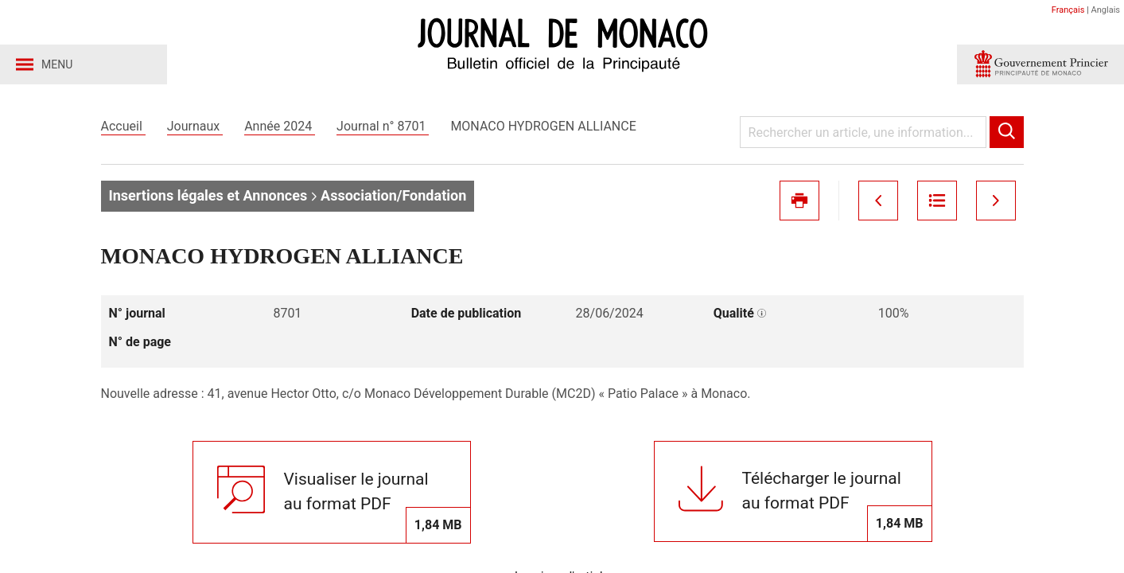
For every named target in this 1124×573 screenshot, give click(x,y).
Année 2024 (279, 126)
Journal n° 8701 (382, 126)
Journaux (195, 126)
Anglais (1105, 10)
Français (1068, 10)
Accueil (123, 126)
